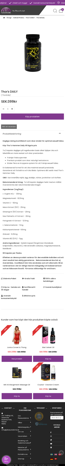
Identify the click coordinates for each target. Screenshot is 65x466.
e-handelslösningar (52, 465)
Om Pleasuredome (24, 417)
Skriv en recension (9, 127)
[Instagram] (56, 436)
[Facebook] (56, 432)
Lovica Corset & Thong (16, 347)
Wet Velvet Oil (48, 347)
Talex (16, 465)
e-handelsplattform (31, 465)
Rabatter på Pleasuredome (24, 448)
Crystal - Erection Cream (48, 384)
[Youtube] (56, 444)
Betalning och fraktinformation (24, 442)
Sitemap (24, 459)
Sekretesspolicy (24, 427)
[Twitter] (56, 440)
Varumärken (24, 436)
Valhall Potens (18, 18)
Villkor (24, 423)
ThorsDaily (40, 18)
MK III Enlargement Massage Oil (17, 384)
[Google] (56, 447)
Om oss (24, 432)
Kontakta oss (24, 454)
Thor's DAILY (30, 18)
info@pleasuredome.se (10, 430)
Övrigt (9, 18)
